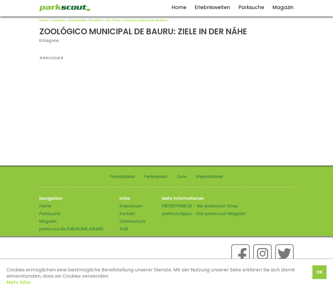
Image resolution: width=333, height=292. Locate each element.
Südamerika (77, 20)
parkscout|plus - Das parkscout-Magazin (203, 213)
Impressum (131, 206)
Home (179, 7)
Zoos (182, 176)
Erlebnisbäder (209, 176)
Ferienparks (155, 176)
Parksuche (251, 7)
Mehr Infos (18, 282)
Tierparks (58, 20)
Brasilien (96, 20)
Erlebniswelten (212, 7)
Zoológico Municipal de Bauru (146, 20)
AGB (124, 229)
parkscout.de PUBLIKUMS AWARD (71, 229)
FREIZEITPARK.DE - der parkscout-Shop (199, 206)
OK (319, 272)
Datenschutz (132, 221)
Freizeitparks (122, 176)
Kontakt (127, 213)
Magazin (283, 7)
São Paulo (113, 20)
